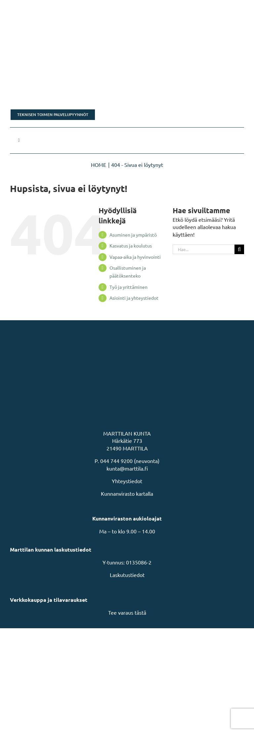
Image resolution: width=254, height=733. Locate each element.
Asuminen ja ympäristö (133, 235)
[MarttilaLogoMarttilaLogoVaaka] (59, 9)
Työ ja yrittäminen (128, 287)
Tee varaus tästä (127, 612)
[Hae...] (203, 249)
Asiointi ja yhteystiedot (133, 298)
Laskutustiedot (127, 574)
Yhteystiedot (127, 481)
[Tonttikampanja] (127, 89)
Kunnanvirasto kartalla (127, 493)
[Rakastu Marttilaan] (127, 54)
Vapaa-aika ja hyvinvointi (135, 257)
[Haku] (239, 249)
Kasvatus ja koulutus (130, 246)
